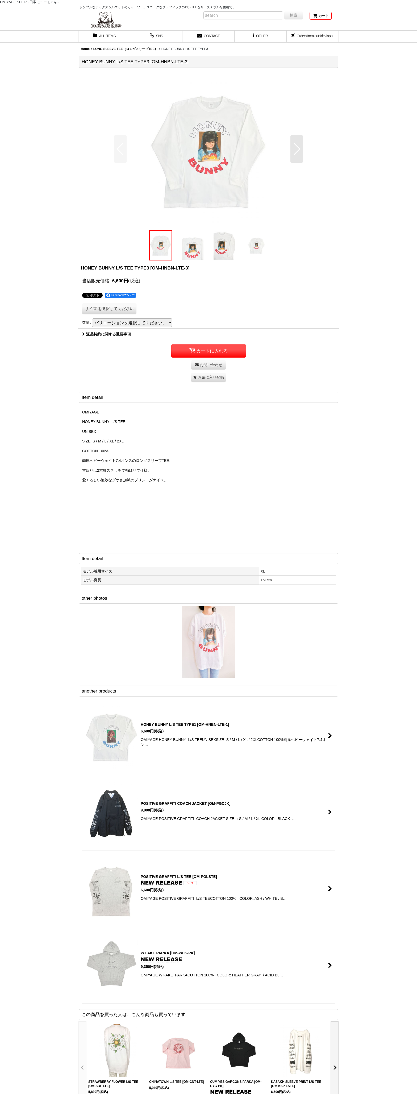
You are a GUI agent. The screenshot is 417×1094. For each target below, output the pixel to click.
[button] (261, 36)
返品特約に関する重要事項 (106, 334)
